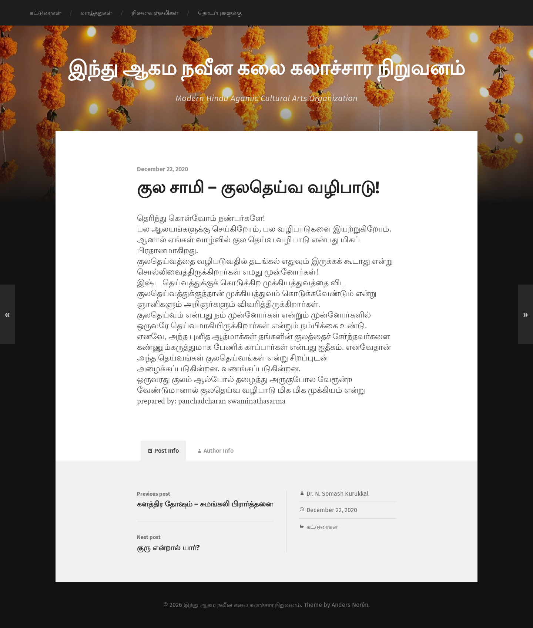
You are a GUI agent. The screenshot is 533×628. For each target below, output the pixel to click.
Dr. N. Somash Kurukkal (337, 493)
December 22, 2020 (331, 510)
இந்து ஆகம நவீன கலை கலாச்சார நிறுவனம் (266, 66)
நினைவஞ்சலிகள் (155, 12)
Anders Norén (350, 604)
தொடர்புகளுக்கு (220, 12)
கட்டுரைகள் (45, 12)
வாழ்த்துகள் (96, 12)
